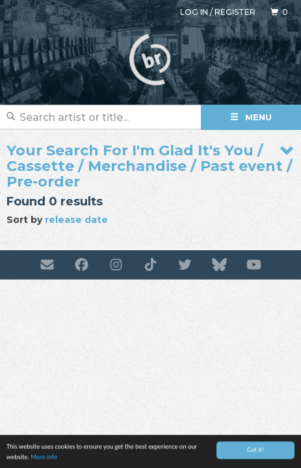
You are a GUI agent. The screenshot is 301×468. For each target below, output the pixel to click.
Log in (194, 12)
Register (235, 12)
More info (44, 458)
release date (76, 220)
